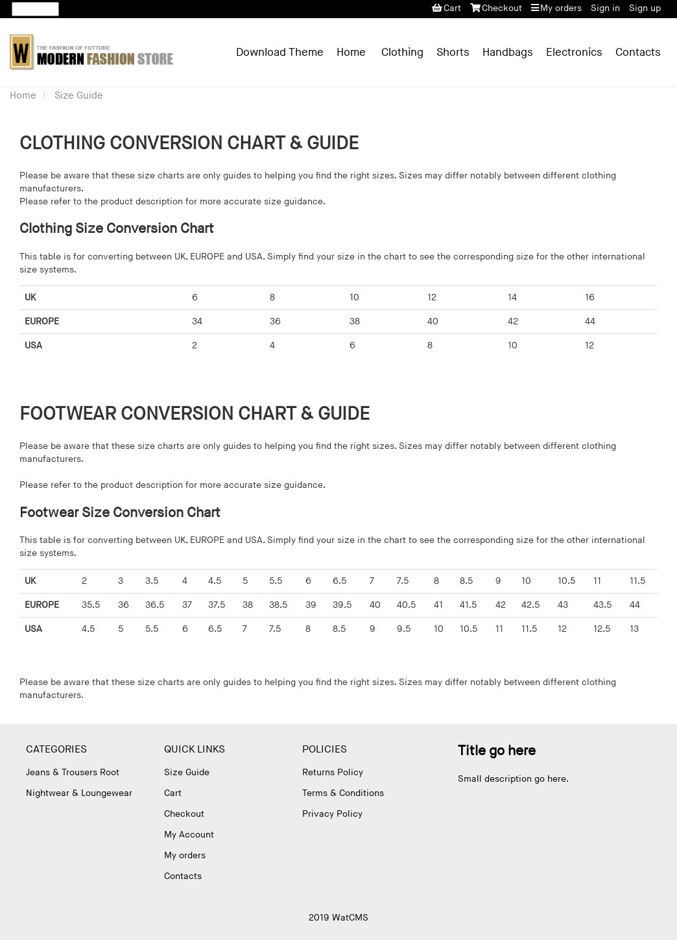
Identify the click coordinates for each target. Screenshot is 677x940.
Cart (446, 8)
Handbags (507, 52)
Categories (56, 749)
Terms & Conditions (343, 793)
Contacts (638, 52)
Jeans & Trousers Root (72, 772)
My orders (556, 8)
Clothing (402, 52)
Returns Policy (332, 772)
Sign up (645, 8)
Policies (324, 749)
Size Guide (78, 96)
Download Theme (280, 52)
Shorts (452, 52)
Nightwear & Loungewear (79, 793)
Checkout (496, 8)
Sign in (605, 8)
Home (351, 52)
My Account (189, 834)
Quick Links (194, 749)
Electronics (574, 52)
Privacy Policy (332, 813)
